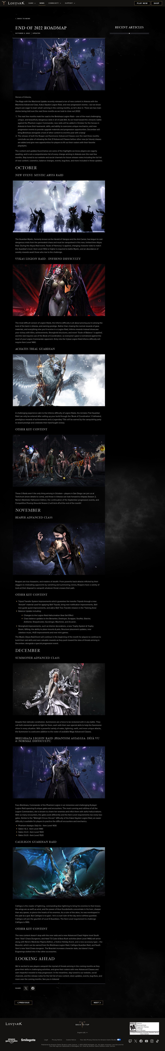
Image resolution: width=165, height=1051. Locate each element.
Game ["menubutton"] (32, 3)
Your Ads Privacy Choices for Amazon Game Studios (100, 1040)
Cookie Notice (71, 1040)
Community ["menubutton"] (54, 3)
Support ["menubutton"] (70, 3)
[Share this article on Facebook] (32, 988)
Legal (46, 1040)
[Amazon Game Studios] (11, 1041)
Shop (156, 3)
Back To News (22, 18)
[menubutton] (82, 1033)
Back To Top (82, 1025)
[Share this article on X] (25, 988)
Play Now (142, 3)
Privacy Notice (57, 1040)
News (42, 3)
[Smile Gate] (28, 1041)
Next (97, 1003)
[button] (59, 64)
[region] (129, 90)
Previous (24, 1003)
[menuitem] (32, 3)
